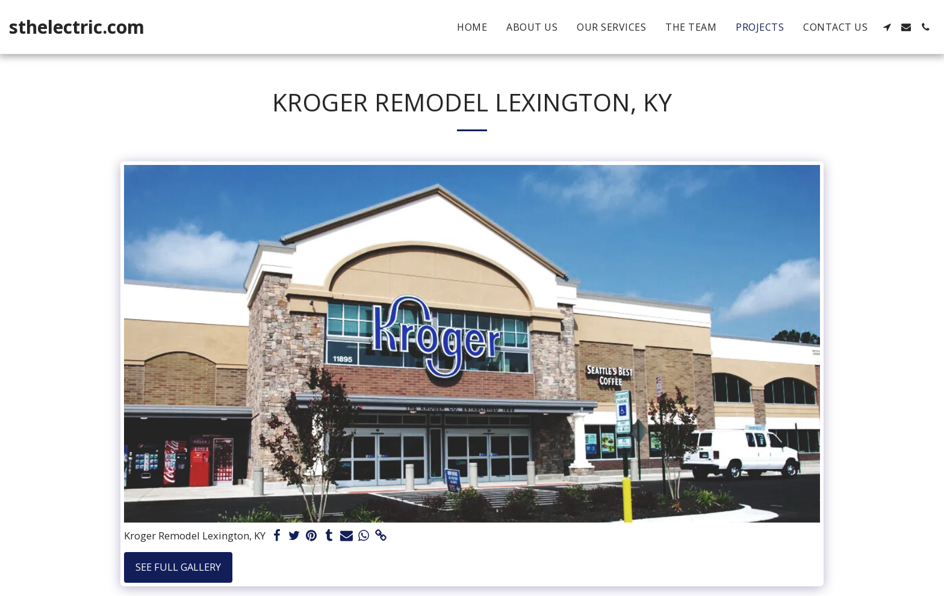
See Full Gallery (178, 567)
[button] (887, 27)
